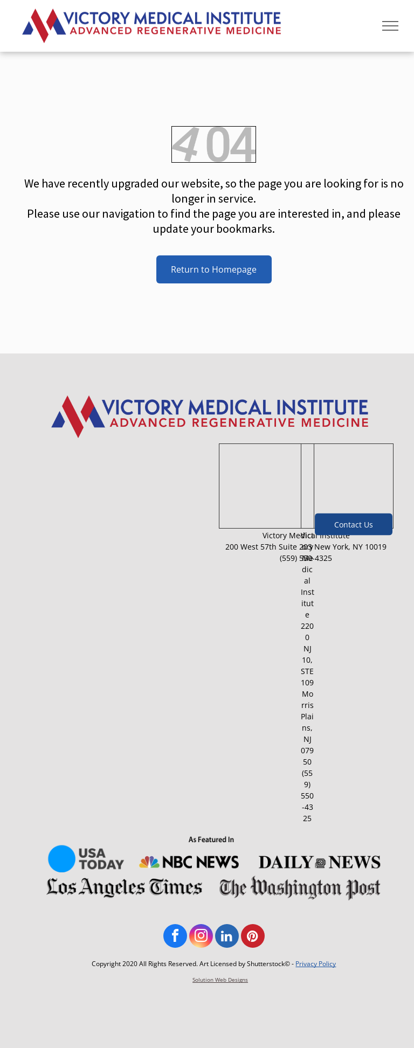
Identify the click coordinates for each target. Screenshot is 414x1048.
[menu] (390, 26)
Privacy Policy (315, 963)
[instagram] (201, 937)
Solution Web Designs (220, 979)
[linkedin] (227, 937)
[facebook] (175, 937)
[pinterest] (253, 937)
